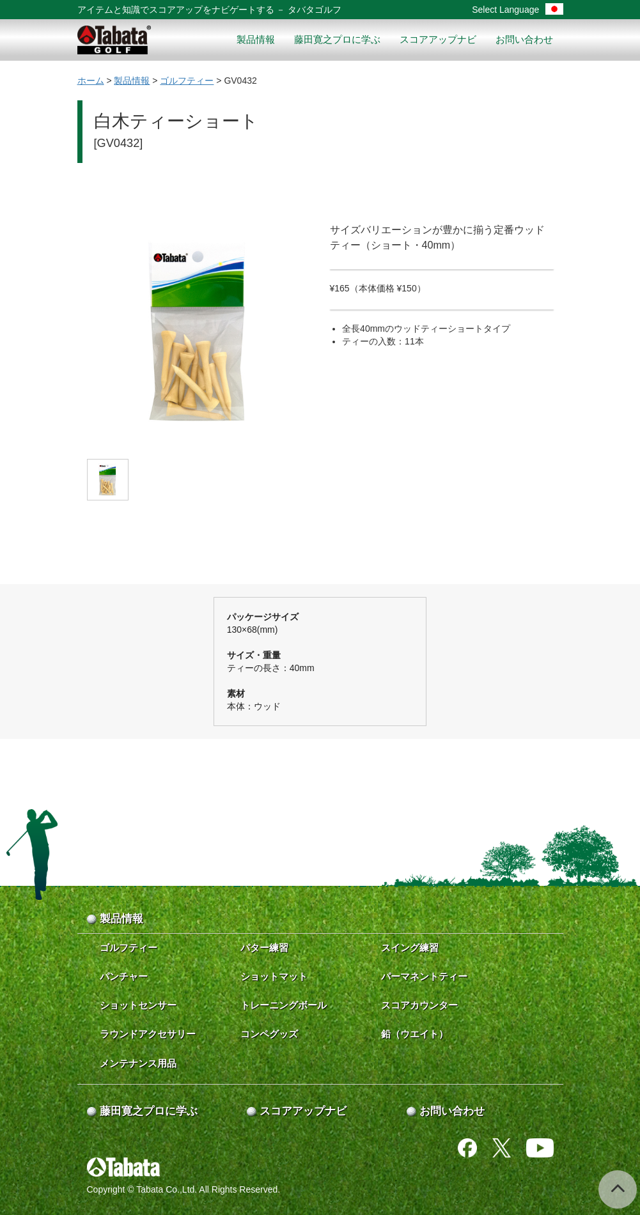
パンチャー (124, 976)
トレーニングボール (283, 1005)
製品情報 (256, 39)
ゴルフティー (187, 80)
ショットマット (274, 976)
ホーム (90, 80)
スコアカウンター (419, 1005)
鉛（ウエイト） (414, 1033)
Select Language (517, 9)
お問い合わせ (524, 39)
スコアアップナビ (438, 39)
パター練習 (264, 947)
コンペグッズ (269, 1033)
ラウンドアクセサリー (148, 1033)
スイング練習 (410, 947)
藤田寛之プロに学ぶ (337, 39)
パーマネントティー (424, 976)
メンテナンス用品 (138, 1063)
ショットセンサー (138, 1005)
